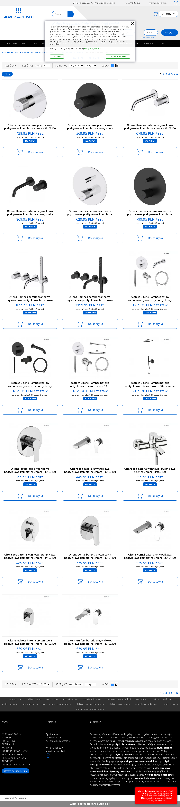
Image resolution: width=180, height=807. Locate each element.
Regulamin (8, 744)
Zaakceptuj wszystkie (118, 56)
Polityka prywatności (15, 751)
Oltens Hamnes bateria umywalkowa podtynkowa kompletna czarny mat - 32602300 (30, 214)
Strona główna (10, 43)
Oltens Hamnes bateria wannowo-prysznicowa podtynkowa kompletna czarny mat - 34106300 (150, 214)
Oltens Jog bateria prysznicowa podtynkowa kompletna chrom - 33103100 (30, 470)
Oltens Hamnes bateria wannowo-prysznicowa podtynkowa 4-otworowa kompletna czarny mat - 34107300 (90, 300)
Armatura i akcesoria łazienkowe (40, 52)
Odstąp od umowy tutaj (15, 770)
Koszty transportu (13, 754)
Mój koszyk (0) (168, 14)
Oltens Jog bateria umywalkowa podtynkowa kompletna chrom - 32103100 (90, 470)
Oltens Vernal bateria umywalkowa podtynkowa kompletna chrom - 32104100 (150, 556)
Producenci (9, 740)
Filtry (7, 74)
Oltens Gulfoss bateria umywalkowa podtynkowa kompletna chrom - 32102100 (90, 642)
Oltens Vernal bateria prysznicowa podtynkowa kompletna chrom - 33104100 (90, 556)
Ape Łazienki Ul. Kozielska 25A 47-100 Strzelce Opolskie (58, 737)
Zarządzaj (56, 56)
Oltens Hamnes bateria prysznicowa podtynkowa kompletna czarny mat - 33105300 (90, 128)
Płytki (35, 43)
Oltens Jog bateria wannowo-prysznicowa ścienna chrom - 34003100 (150, 470)
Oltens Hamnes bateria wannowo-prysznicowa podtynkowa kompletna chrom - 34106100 (90, 214)
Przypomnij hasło (147, 37)
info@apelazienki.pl (158, 2)
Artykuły (7, 761)
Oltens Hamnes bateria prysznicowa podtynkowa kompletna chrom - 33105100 (30, 126)
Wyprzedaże (148, 43)
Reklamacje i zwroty (14, 757)
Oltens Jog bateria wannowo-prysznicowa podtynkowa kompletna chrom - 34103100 (30, 556)
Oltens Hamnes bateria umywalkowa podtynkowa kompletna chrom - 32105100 (150, 126)
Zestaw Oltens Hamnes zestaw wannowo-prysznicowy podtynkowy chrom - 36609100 (150, 300)
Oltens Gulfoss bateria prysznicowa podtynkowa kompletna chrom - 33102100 (30, 642)
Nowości (25, 43)
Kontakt (161, 43)
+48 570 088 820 (131, 2)
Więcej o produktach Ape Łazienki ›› (90, 803)
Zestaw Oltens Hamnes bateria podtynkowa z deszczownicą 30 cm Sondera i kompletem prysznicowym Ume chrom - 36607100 (90, 387)
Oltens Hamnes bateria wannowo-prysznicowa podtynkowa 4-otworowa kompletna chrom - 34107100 (30, 300)
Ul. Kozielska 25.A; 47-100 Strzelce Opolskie (94, 2)
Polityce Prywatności (93, 48)
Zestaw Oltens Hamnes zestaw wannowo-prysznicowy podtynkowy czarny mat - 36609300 (30, 386)
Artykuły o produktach (16, 764)
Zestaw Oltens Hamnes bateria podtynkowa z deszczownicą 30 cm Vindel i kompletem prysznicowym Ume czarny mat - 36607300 (149, 387)
